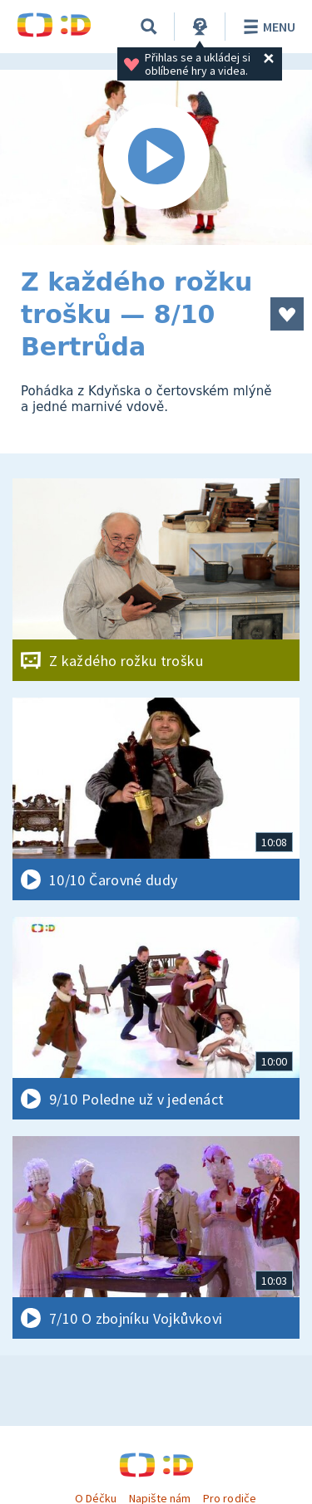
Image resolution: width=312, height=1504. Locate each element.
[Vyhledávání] (149, 26)
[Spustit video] (156, 157)
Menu (266, 26)
